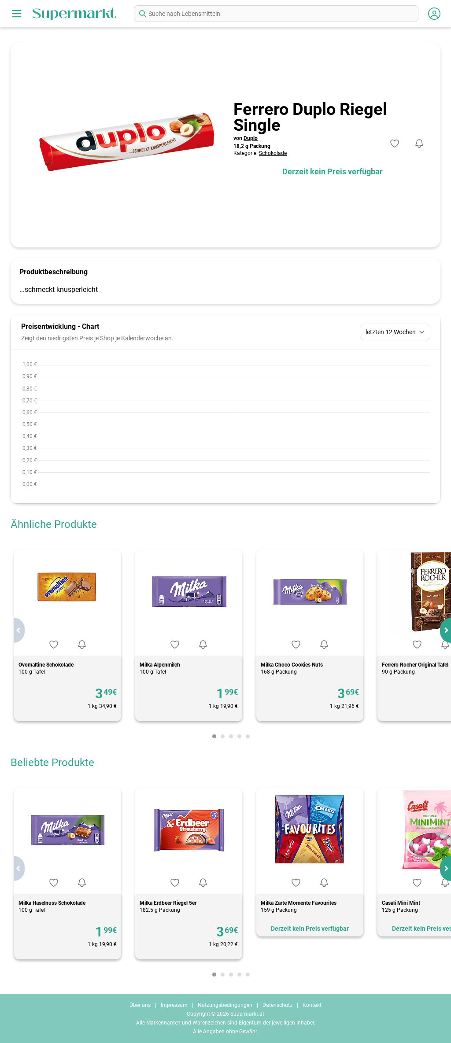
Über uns (140, 1005)
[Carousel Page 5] (248, 736)
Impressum (174, 1005)
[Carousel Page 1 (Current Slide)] (214, 736)
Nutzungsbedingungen (225, 1005)
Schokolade (273, 153)
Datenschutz (277, 1005)
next (445, 630)
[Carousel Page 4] (239, 736)
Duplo (251, 138)
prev (19, 630)
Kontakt (312, 1005)
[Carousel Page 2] (223, 736)
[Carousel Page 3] (231, 736)
